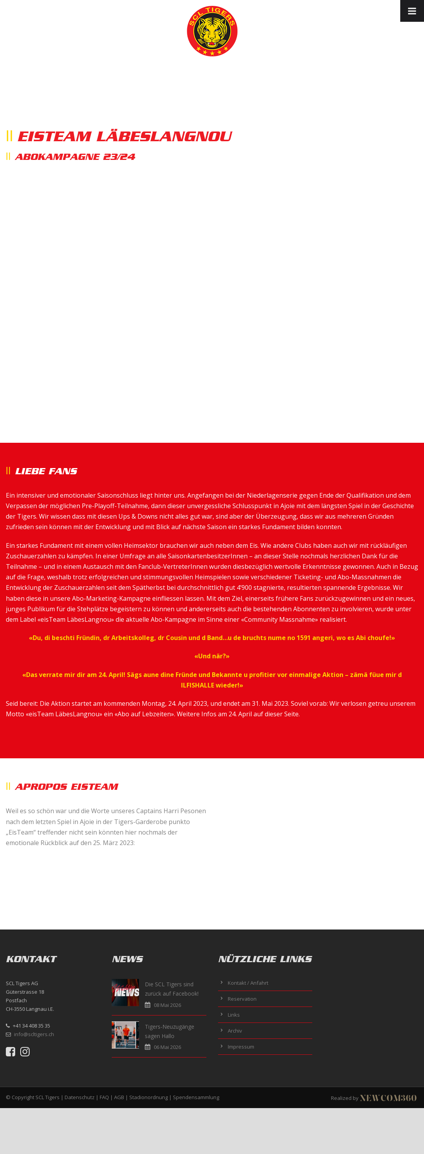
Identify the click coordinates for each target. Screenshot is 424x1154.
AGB (119, 1097)
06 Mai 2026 (167, 1047)
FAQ (104, 1097)
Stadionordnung (148, 1097)
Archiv (235, 1030)
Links (234, 1014)
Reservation (242, 998)
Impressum (241, 1046)
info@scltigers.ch (34, 1034)
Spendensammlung (196, 1097)
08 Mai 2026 (167, 1004)
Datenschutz (80, 1097)
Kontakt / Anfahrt (248, 982)
